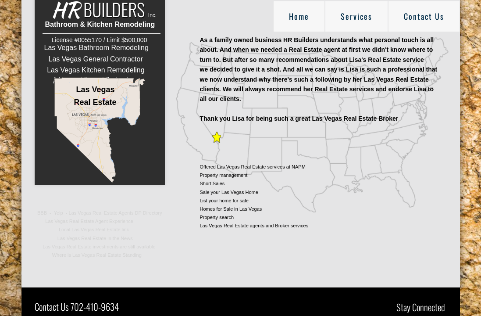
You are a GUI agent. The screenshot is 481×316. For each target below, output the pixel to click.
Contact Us (424, 16)
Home (299, 16)
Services (356, 16)
